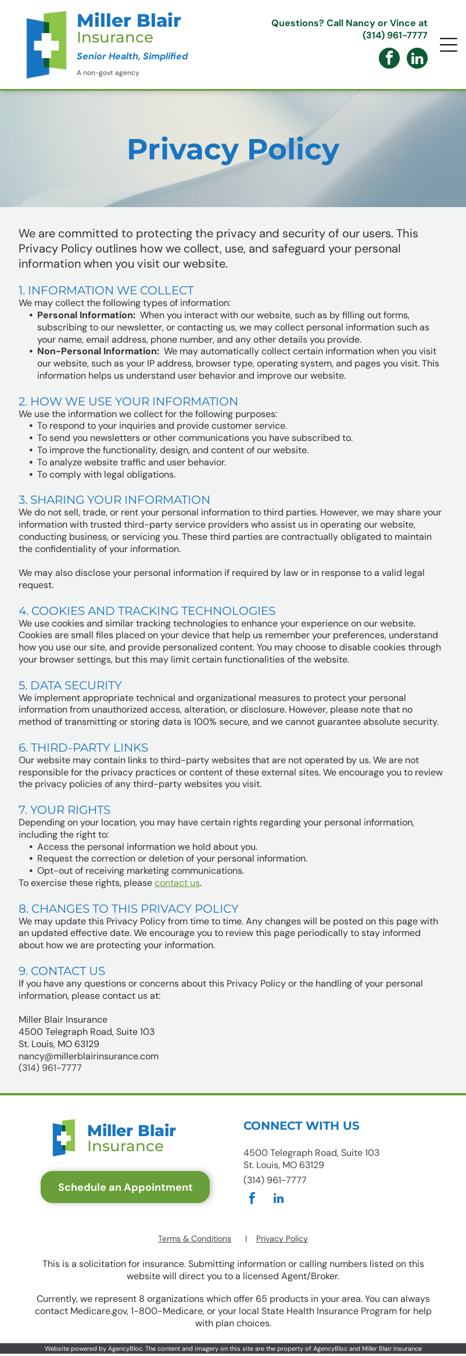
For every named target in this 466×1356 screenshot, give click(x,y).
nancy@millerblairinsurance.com (89, 1056)
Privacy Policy (282, 1238)
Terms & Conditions (194, 1238)
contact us (177, 883)
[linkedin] (417, 60)
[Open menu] (448, 45)
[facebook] (389, 60)
